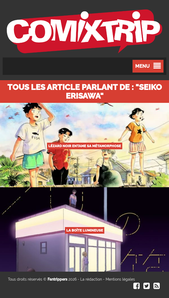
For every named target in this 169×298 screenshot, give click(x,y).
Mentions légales (120, 279)
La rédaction (91, 279)
